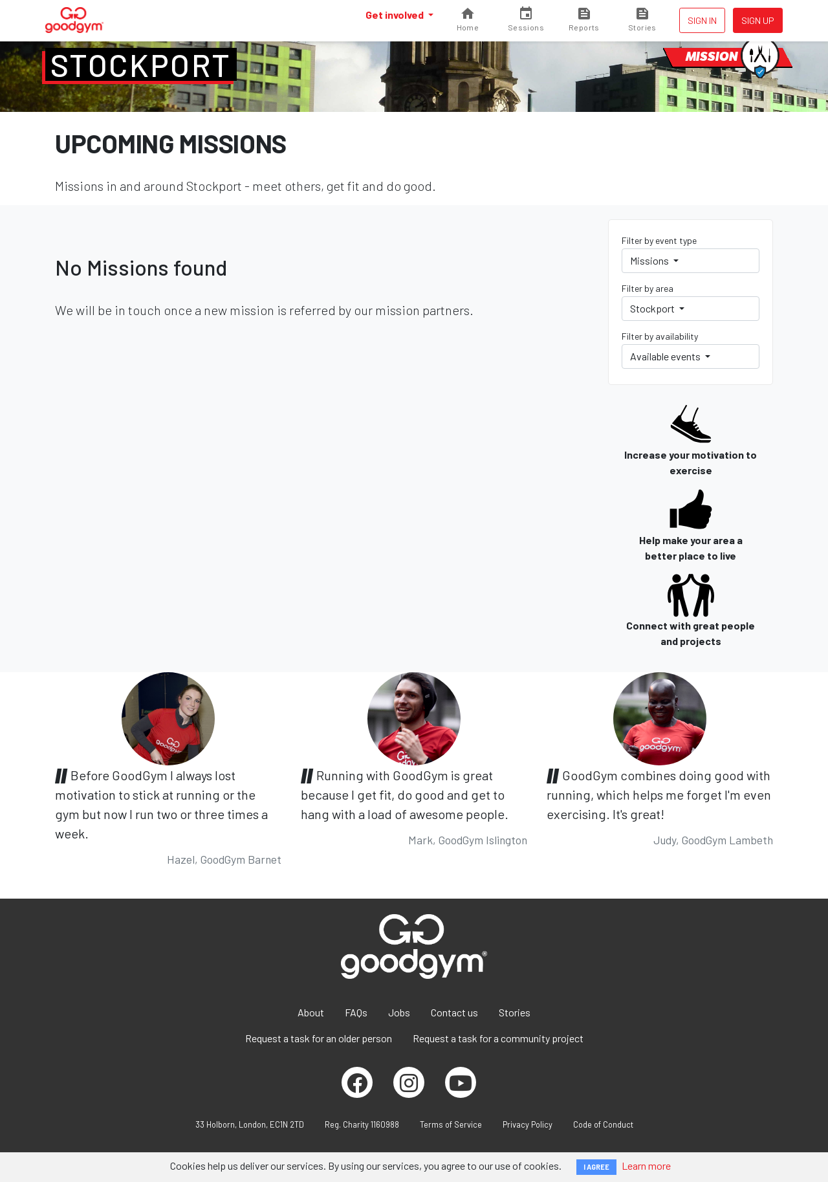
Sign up (757, 20)
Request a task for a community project (498, 1038)
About (311, 1012)
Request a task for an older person (318, 1038)
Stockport (141, 64)
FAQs (356, 1012)
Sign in (702, 20)
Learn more (646, 1165)
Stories (514, 1012)
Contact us (454, 1012)
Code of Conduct (603, 1124)
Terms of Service (451, 1124)
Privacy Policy (527, 1124)
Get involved (395, 14)
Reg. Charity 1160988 (362, 1124)
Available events (666, 356)
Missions (650, 260)
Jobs (399, 1012)
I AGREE (596, 1167)
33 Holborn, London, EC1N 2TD (249, 1124)
